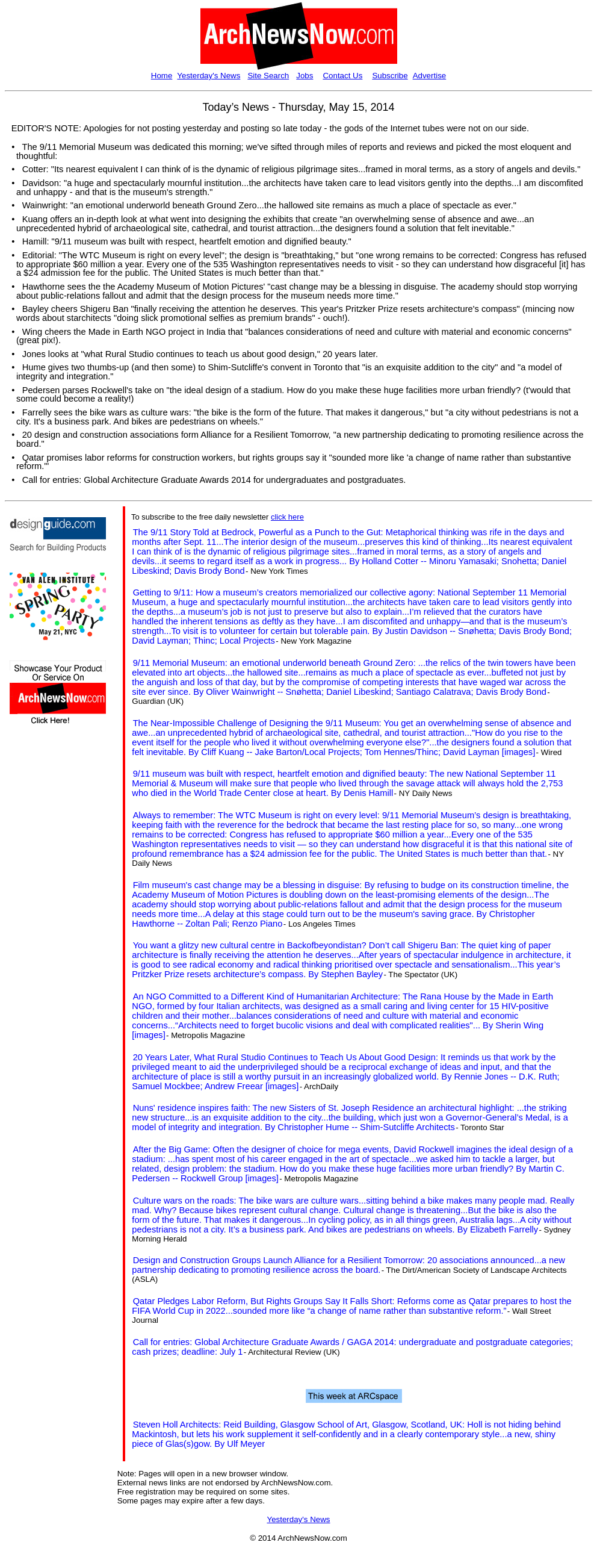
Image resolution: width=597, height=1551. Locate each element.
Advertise (430, 75)
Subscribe (389, 75)
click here (287, 516)
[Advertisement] (46, 949)
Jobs (304, 75)
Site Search (268, 75)
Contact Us (342, 75)
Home (162, 75)
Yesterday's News (208, 75)
